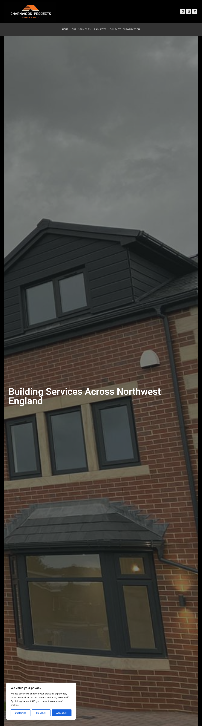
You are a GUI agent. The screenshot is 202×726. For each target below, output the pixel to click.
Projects (100, 29)
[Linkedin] (194, 11)
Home (65, 29)
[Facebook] (182, 11)
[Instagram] (188, 11)
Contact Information (125, 29)
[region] (41, 701)
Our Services (81, 29)
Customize (20, 712)
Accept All (61, 712)
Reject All (41, 712)
